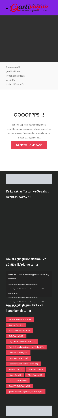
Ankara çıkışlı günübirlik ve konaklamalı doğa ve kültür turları (15, 75)
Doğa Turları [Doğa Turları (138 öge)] (16, 336)
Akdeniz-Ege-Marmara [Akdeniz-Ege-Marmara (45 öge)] (20, 319)
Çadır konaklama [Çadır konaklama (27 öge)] (18, 380)
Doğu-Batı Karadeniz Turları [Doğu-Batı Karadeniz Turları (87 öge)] (22, 341)
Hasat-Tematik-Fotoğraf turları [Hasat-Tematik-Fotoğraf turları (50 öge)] (23, 364)
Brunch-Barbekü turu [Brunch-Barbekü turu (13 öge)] (19, 330)
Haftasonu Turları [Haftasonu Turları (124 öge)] (18, 358)
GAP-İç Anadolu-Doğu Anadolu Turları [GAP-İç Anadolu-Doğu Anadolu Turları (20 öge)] (26, 347)
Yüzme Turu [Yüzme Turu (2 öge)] (15, 375)
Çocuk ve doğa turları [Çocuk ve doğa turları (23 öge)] (20, 386)
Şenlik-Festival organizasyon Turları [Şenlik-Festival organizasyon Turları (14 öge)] (26, 391)
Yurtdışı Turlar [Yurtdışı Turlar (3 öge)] (35, 369)
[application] (29, 284)
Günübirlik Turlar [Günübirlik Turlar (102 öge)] (18, 352)
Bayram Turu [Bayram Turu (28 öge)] (16, 325)
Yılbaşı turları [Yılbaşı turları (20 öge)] (35, 375)
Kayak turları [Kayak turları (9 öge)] (15, 369)
